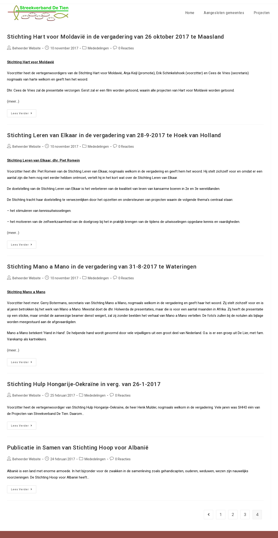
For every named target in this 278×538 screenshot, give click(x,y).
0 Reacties (126, 48)
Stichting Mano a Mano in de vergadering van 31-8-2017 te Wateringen (101, 266)
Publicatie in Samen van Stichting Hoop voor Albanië (78, 447)
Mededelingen (98, 48)
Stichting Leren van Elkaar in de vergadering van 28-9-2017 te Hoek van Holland (114, 135)
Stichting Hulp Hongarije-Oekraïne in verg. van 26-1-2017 (84, 384)
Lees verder (23, 112)
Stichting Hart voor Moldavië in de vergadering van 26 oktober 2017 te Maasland (115, 36)
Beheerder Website (26, 48)
